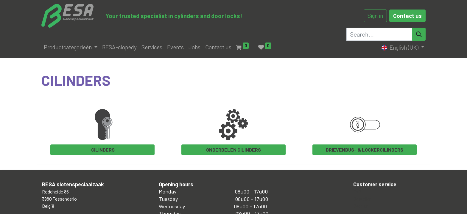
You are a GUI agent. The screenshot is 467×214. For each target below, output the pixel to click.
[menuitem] (119, 47)
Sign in (375, 15)
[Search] (419, 34)
